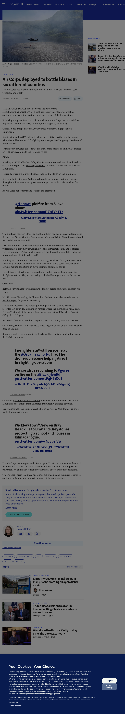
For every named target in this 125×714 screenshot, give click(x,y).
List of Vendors (15, 705)
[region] (62, 684)
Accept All (109, 681)
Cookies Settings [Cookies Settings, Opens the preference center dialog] (109, 687)
